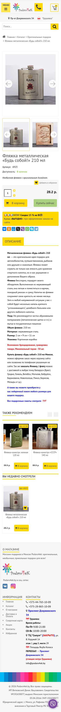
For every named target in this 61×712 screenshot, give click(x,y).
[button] (53, 84)
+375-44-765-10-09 (40, 602)
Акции (9, 624)
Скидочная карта (14, 620)
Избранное (11, 633)
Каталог (21, 37)
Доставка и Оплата (11, 615)
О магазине (11, 609)
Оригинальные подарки (39, 37)
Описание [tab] (13, 241)
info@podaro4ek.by (35, 663)
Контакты (10, 629)
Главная (11, 37)
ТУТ (44, 400)
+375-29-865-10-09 (40, 606)
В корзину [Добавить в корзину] (18, 203)
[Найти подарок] (55, 26)
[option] (16, 509)
